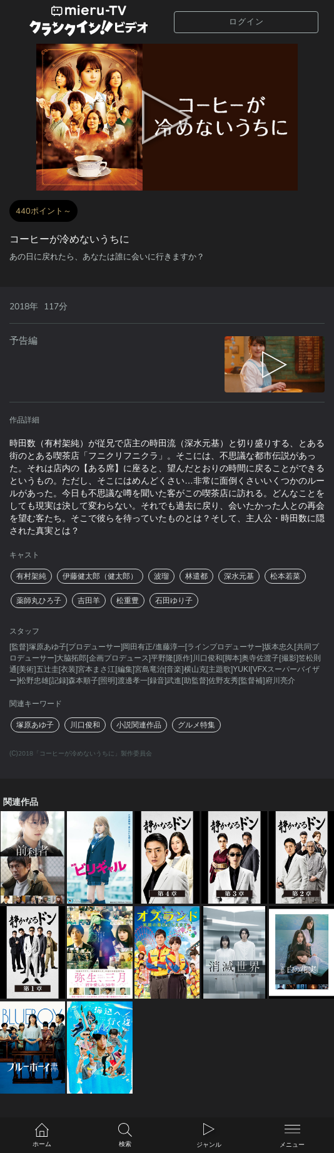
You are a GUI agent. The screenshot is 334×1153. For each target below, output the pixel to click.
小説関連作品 (138, 725)
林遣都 (196, 576)
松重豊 (127, 601)
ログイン (246, 21)
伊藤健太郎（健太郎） (100, 576)
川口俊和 (85, 725)
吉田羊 (89, 601)
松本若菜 (285, 576)
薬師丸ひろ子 (38, 601)
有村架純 (31, 576)
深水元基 (239, 576)
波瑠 (161, 576)
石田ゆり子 (174, 601)
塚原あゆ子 (35, 725)
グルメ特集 (196, 725)
